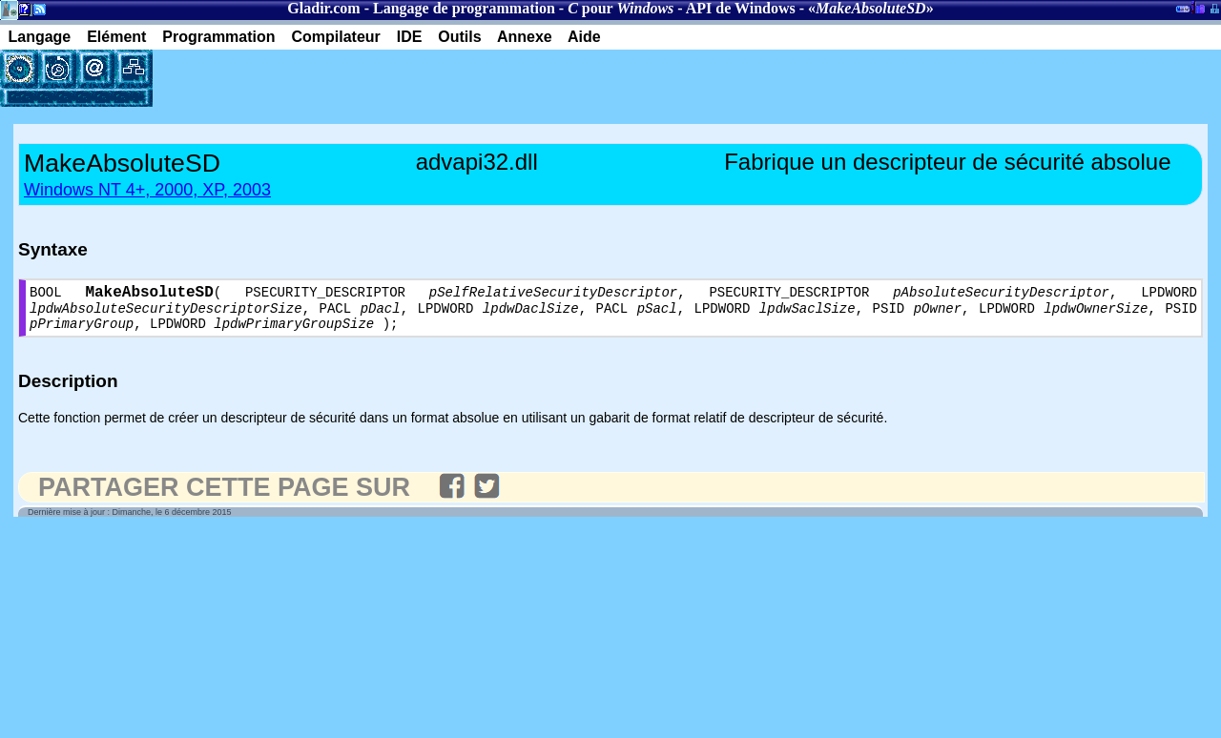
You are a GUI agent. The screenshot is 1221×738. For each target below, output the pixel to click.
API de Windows (741, 8)
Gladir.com (323, 8)
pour (620, 8)
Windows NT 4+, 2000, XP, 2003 (147, 189)
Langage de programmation (464, 8)
